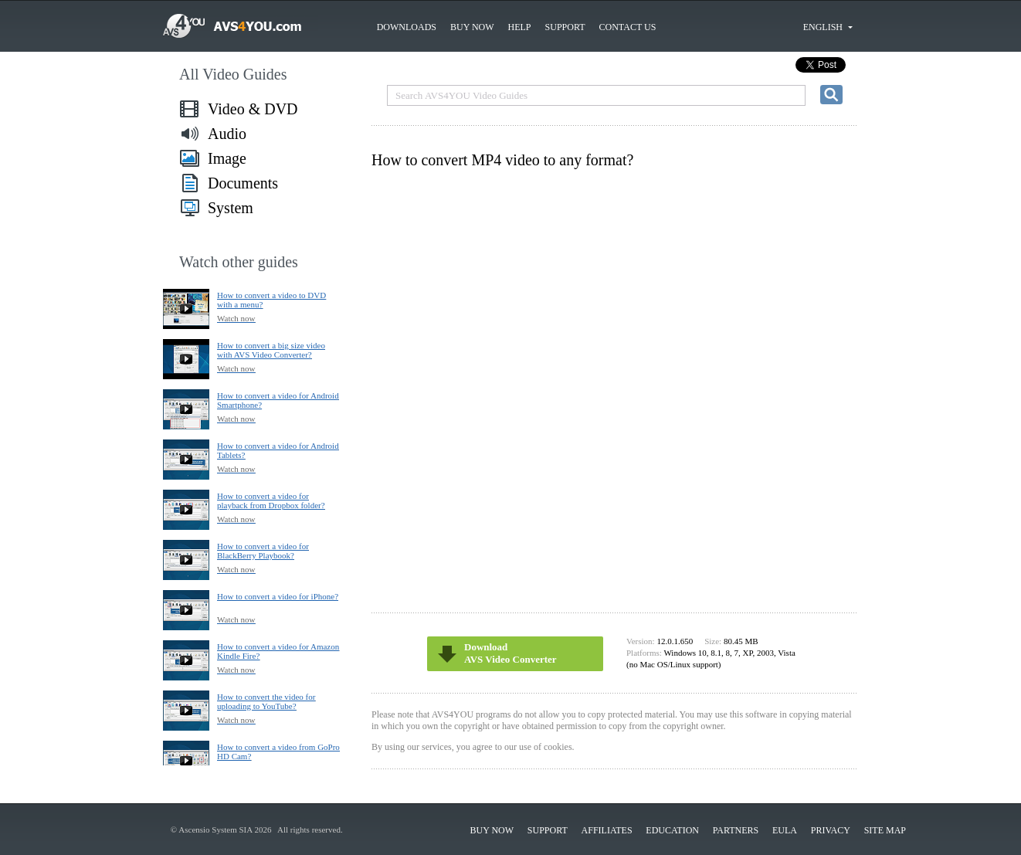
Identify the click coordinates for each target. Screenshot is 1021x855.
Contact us (627, 27)
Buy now (472, 27)
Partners (736, 830)
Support (565, 27)
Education (672, 830)
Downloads (406, 27)
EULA (784, 830)
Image (227, 158)
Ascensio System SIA (215, 829)
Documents (243, 183)
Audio (227, 133)
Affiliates (607, 830)
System (230, 207)
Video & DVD (253, 108)
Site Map (885, 830)
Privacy (830, 830)
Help (519, 27)
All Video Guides (233, 74)
